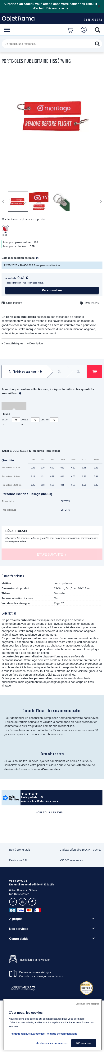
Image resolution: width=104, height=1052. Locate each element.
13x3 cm (45, 419)
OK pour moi (83, 1043)
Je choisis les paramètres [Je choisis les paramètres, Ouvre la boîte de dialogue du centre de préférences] (51, 1043)
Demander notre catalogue (35, 972)
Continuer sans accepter (87, 1004)
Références (92, 303)
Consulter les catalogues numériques (41, 976)
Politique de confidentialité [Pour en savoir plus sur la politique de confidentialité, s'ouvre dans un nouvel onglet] (61, 1033)
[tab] (24, 371)
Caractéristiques (13, 343)
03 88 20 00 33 (93, 19)
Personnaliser (52, 290)
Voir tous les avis (49, 812)
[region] (52, 1024)
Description (36, 343)
